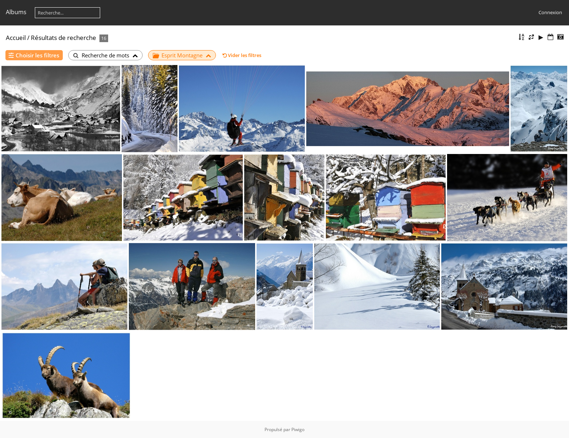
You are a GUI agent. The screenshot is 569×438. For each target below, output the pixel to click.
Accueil (16, 37)
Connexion (550, 12)
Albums (16, 12)
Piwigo (297, 429)
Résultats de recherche (63, 37)
